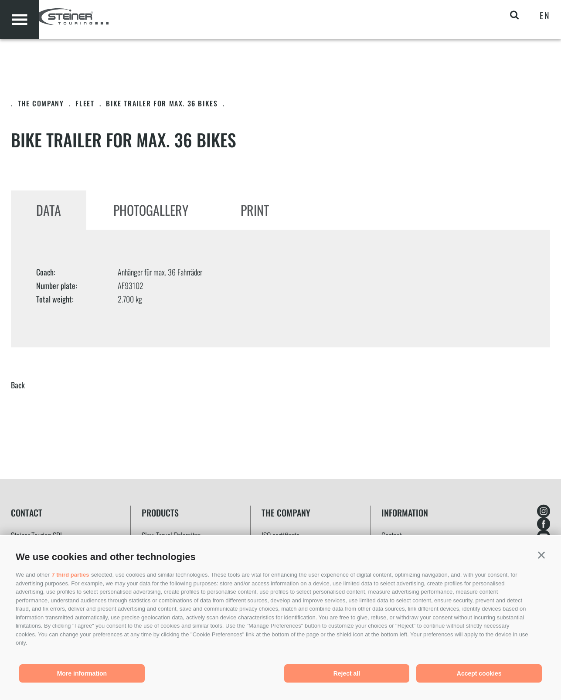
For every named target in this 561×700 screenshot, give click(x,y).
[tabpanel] (280, 288)
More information (82, 673)
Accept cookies (479, 673)
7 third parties (70, 574)
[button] (541, 555)
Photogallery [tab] (150, 210)
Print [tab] (255, 210)
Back (18, 385)
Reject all (346, 673)
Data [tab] (48, 210)
